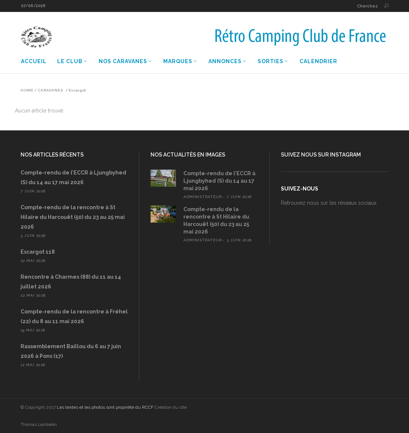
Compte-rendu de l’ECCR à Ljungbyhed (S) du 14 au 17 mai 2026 (219, 180)
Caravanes (50, 90)
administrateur (202, 197)
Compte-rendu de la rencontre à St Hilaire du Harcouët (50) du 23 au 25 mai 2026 (73, 217)
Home (27, 90)
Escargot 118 (38, 252)
